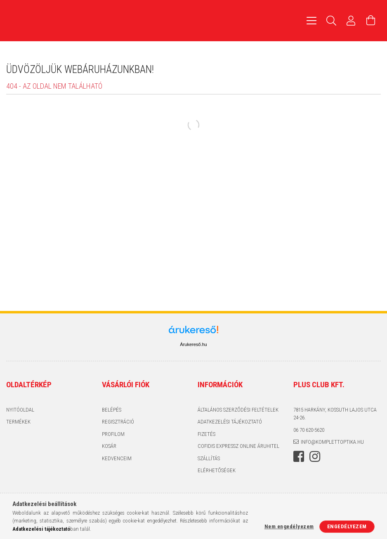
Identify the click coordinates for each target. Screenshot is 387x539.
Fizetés (206, 434)
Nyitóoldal (20, 410)
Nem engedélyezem (289, 526)
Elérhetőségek (217, 470)
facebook (298, 456)
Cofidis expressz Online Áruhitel (238, 446)
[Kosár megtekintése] (371, 20)
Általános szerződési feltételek (238, 410)
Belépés (111, 410)
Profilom (113, 434)
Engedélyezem (347, 526)
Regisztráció (118, 422)
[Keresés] (331, 20)
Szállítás (209, 458)
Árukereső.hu (193, 344)
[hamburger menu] (311, 20)
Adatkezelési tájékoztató (230, 422)
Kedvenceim (117, 458)
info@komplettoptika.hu (332, 442)
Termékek (18, 422)
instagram (314, 456)
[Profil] (351, 20)
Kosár (109, 446)
